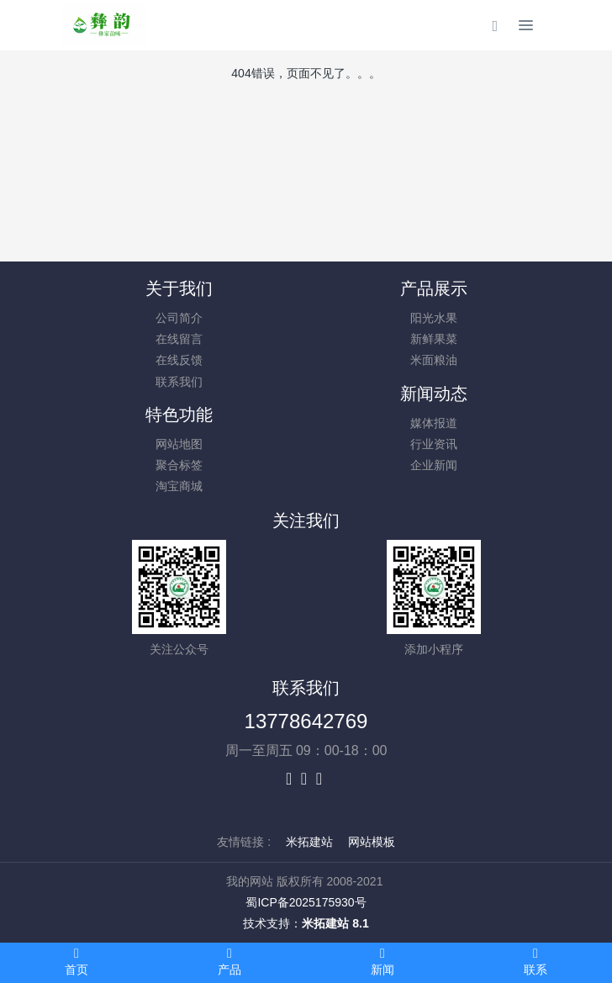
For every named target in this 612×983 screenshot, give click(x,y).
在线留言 (179, 339)
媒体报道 (433, 423)
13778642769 (306, 721)
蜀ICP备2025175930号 (305, 902)
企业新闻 (433, 465)
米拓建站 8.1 (335, 923)
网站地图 (179, 444)
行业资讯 (433, 444)
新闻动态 (433, 393)
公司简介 (179, 318)
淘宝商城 (179, 486)
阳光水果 (433, 318)
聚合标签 (179, 465)
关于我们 (179, 288)
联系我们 (179, 381)
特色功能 (179, 414)
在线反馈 (179, 360)
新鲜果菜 (433, 339)
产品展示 (433, 288)
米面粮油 (433, 360)
